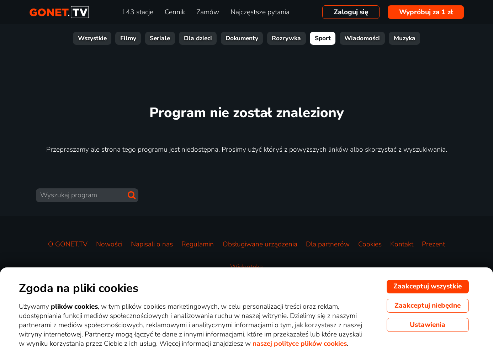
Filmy (128, 38)
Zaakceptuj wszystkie (427, 286)
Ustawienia (427, 324)
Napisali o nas (152, 244)
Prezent (433, 244)
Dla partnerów (328, 244)
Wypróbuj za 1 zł (426, 12)
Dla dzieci (198, 38)
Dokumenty (242, 38)
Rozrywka (286, 38)
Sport (323, 38)
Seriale (160, 38)
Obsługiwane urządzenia (260, 244)
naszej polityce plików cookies (300, 343)
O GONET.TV (68, 244)
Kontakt (401, 244)
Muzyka (404, 38)
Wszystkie (92, 38)
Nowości (109, 244)
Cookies (370, 244)
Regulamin (197, 244)
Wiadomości (362, 38)
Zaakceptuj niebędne (427, 305)
